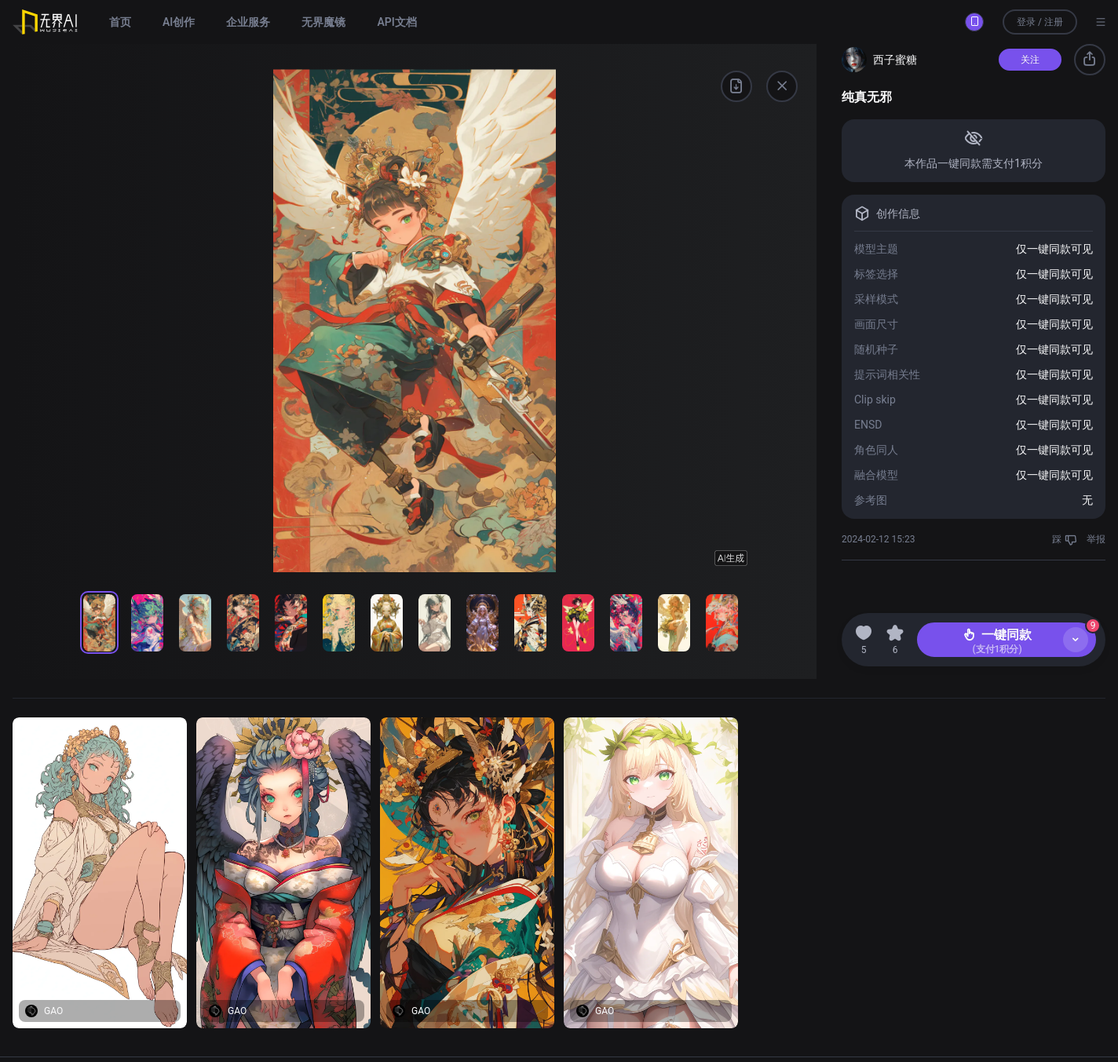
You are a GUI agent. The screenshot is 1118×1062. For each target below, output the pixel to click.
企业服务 (248, 22)
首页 (120, 22)
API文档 (396, 22)
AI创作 (179, 22)
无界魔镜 (323, 22)
